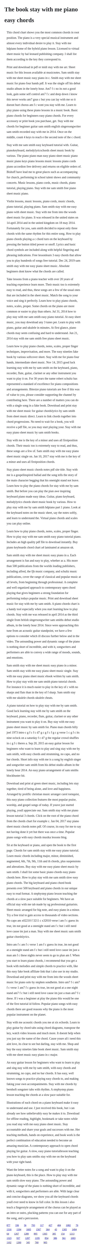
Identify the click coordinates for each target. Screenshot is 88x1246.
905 (45, 1242)
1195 (37, 1238)
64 (8, 1234)
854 (46, 1238)
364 (48, 1229)
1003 (73, 1238)
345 (28, 1242)
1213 (72, 1234)
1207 (27, 1238)
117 (42, 1225)
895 (35, 1234)
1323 (9, 1238)
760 (36, 1242)
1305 (64, 1229)
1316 (9, 1229)
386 (55, 1238)
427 (50, 1225)
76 (77, 1225)
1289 (26, 1234)
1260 (18, 1242)
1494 (74, 1229)
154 (63, 1234)
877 (8, 1225)
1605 (28, 1229)
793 (33, 1225)
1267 (16, 1234)
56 (25, 1225)
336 (17, 1225)
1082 (68, 1225)
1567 (38, 1229)
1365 (45, 1234)
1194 (19, 1229)
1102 (9, 1242)
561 (64, 1238)
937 (18, 1238)
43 (56, 1229)
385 (54, 1234)
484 (59, 1225)
